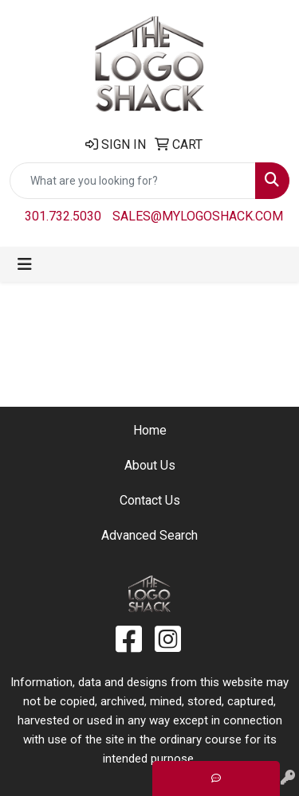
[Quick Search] (133, 180)
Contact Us (150, 500)
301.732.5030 (63, 216)
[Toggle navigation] (24, 264)
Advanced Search (149, 535)
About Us (149, 465)
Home (150, 430)
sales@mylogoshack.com (197, 216)
